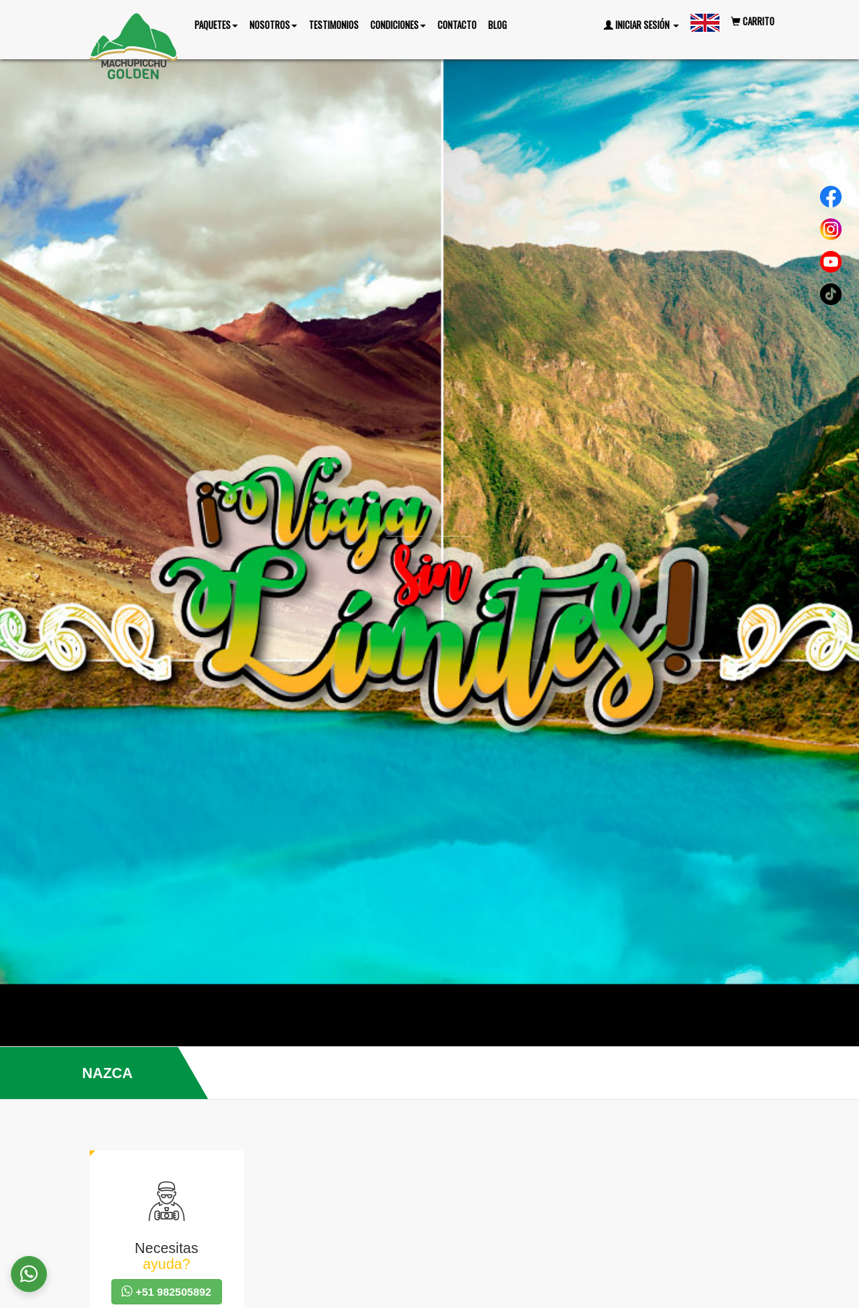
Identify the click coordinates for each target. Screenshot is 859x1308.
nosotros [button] (273, 24)
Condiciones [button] (398, 24)
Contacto (456, 24)
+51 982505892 (166, 1291)
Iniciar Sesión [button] (641, 24)
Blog (497, 24)
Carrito (752, 21)
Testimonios (334, 24)
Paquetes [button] (216, 24)
